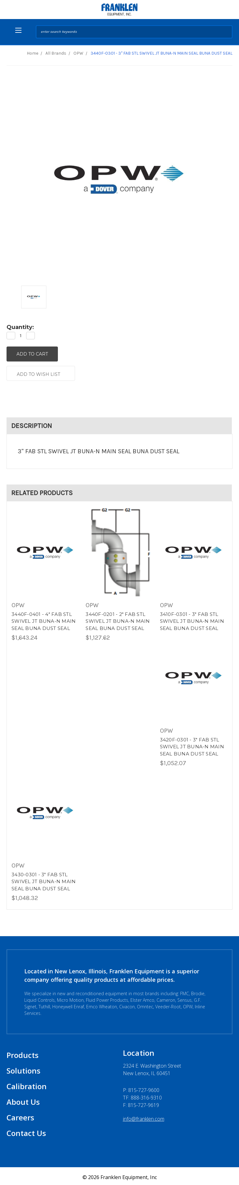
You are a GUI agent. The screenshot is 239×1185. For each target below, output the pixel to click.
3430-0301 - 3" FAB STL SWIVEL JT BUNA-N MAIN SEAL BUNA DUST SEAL (44, 879)
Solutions (23, 1068)
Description (31, 423)
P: (141, 1087)
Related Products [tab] (42, 490)
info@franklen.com (143, 1116)
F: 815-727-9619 (141, 1102)
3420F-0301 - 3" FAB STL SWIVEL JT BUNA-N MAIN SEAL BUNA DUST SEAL (192, 745)
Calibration (27, 1084)
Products (23, 1053)
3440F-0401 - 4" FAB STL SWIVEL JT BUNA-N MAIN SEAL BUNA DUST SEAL (44, 619)
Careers (20, 1115)
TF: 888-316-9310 (142, 1095)
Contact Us (26, 1131)
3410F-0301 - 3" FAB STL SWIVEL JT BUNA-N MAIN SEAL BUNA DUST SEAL (192, 619)
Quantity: (20, 327)
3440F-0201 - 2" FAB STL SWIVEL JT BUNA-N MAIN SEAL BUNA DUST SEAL (118, 619)
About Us (23, 1099)
